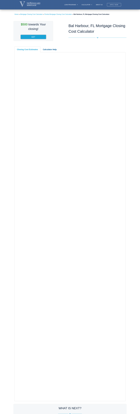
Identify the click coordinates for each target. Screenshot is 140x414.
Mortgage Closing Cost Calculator (31, 14)
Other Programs (59, 399)
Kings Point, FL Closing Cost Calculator (103, 317)
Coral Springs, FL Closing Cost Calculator (66, 294)
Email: (109, 390)
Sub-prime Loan (59, 381)
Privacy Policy (83, 393)
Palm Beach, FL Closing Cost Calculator (103, 344)
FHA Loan (57, 390)
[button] (114, 4)
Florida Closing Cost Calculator (25, 282)
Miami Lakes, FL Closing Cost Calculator (28, 321)
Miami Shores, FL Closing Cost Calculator (28, 324)
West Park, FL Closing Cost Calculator (65, 341)
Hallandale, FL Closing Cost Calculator (65, 310)
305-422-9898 (109, 386)
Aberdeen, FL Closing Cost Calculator (102, 290)
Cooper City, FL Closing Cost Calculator (65, 290)
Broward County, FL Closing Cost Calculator (68, 287)
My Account (82, 381)
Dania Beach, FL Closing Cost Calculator (65, 297)
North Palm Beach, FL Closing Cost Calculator (105, 337)
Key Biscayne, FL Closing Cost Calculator (28, 310)
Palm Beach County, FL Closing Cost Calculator (107, 287)
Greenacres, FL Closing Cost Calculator (103, 304)
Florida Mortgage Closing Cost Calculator (58, 14)
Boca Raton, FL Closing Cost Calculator (103, 294)
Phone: (109, 383)
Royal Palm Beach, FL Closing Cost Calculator (105, 358)
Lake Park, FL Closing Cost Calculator (102, 321)
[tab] (27, 49)
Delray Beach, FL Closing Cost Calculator (104, 300)
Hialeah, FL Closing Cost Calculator (26, 304)
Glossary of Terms (84, 390)
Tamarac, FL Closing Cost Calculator (64, 337)
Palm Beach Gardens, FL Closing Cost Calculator (106, 347)
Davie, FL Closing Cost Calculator (63, 300)
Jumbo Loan (58, 384)
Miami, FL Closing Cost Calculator (25, 314)
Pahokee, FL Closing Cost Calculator (102, 341)
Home (16, 14)
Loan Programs (71, 4)
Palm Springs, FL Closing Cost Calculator (103, 351)
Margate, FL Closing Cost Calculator (64, 324)
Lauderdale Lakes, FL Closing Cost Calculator (67, 317)
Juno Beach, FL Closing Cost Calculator (103, 310)
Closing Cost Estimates (27, 49)
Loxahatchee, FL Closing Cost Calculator (103, 331)
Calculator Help (50, 49)
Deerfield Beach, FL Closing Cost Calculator (66, 304)
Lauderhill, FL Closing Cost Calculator (64, 321)
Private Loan (58, 396)
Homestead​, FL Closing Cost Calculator (27, 307)
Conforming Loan (59, 393)
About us (99, 4)
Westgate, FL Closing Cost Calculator (102, 368)
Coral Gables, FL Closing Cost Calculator (28, 297)
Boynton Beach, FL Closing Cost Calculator (104, 297)
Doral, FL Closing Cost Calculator (25, 300)
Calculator (87, 4)
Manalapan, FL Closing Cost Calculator (103, 334)
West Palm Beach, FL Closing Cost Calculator (105, 364)
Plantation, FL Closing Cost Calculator (65, 327)
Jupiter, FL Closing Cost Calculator (101, 314)
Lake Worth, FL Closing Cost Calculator (103, 324)
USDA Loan (58, 387)
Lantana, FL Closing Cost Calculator (102, 327)
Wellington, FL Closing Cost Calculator (102, 361)
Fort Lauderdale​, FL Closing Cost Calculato (66, 307)
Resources (81, 384)
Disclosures (82, 387)
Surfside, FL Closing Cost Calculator (26, 331)
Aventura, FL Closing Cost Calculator (26, 290)
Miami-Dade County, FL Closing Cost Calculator (31, 287)
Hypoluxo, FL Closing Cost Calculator (102, 307)
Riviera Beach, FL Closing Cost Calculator (104, 354)
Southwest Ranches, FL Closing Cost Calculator (68, 331)
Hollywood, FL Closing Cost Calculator (65, 314)
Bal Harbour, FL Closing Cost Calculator (27, 294)
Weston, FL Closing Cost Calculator (64, 344)
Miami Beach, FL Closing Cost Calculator (28, 317)
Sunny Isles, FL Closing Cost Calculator (27, 327)
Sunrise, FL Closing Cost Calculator (64, 334)
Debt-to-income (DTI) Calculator (70, 260)
